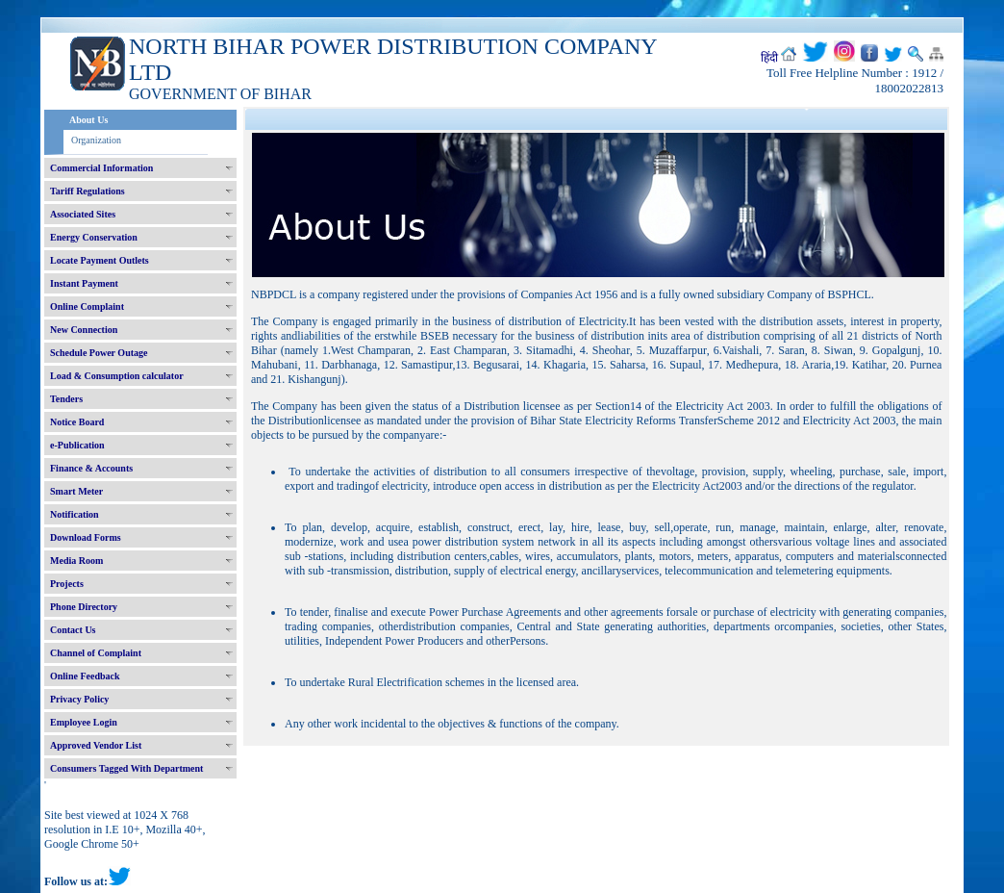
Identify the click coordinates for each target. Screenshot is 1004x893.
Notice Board (77, 422)
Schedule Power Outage (98, 352)
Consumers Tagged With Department (126, 768)
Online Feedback (85, 676)
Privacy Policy (79, 699)
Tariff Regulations (87, 191)
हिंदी (769, 57)
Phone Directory (83, 606)
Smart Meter (76, 491)
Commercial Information (101, 168)
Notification (74, 514)
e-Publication (77, 445)
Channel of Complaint (95, 653)
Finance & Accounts (91, 468)
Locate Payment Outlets (99, 260)
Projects (67, 583)
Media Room (76, 560)
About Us (88, 120)
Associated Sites (82, 214)
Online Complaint (87, 306)
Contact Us (73, 630)
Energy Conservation (94, 237)
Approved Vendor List (95, 745)
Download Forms (85, 537)
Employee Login (83, 722)
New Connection (83, 329)
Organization (96, 140)
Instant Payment (84, 283)
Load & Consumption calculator (117, 375)
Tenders (66, 399)
